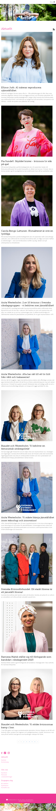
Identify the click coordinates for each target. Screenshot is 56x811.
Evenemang (5, 762)
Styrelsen (4, 773)
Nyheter (3, 760)
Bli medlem (4, 783)
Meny (52, 2)
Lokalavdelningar (6, 777)
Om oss (4, 770)
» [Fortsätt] (37, 742)
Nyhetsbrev (4, 785)
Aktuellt (4, 757)
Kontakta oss (5, 787)
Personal (4, 775)
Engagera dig (7, 780)
